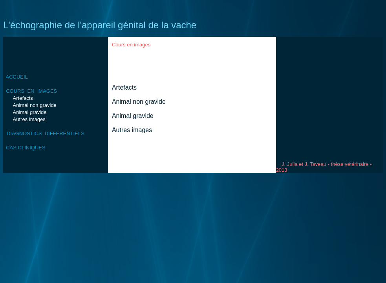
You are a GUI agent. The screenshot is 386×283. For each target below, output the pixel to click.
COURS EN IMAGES (31, 91)
